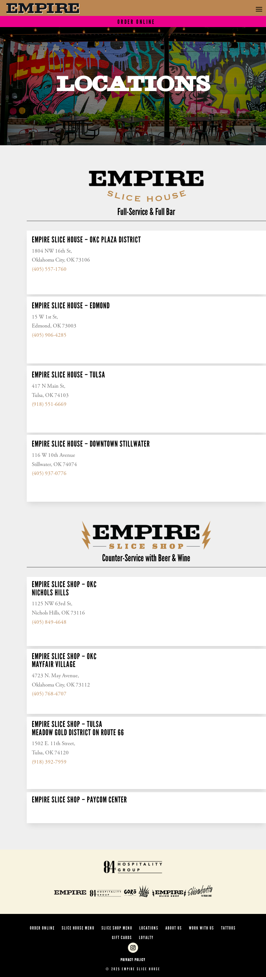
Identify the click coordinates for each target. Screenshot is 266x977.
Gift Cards (122, 938)
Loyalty (146, 938)
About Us (173, 928)
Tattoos (228, 928)
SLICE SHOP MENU (117, 928)
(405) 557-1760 (49, 269)
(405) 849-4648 (49, 622)
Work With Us (201, 928)
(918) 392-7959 (49, 762)
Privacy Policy (133, 960)
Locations (148, 928)
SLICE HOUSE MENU (78, 928)
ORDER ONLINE (42, 928)
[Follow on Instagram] (133, 948)
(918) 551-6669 (49, 404)
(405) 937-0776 (49, 474)
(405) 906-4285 (49, 335)
